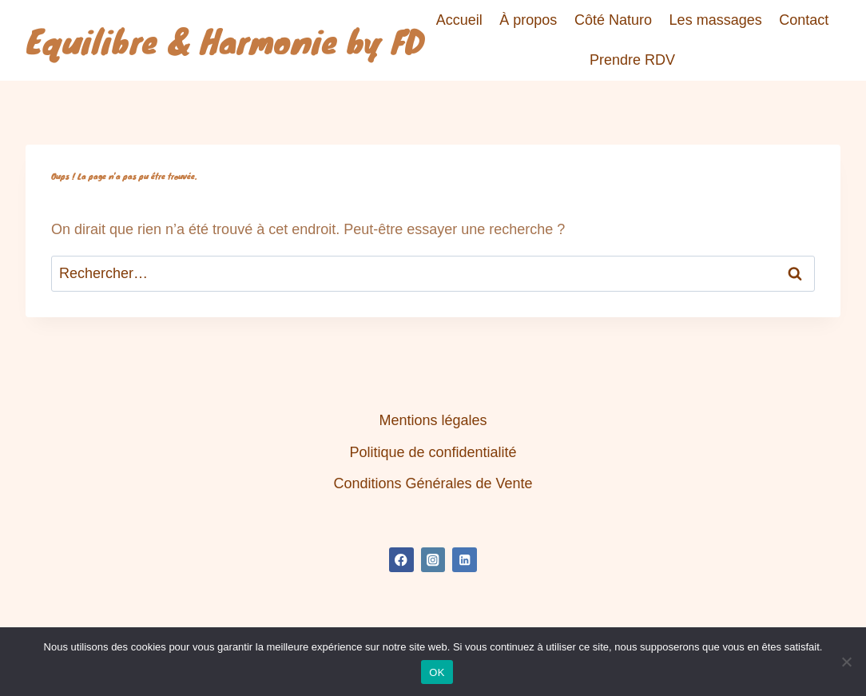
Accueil (459, 20)
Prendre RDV (632, 60)
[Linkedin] (464, 559)
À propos (528, 20)
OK (436, 672)
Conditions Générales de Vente (432, 483)
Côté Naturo (613, 20)
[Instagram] (433, 559)
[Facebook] (401, 559)
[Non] (846, 662)
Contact (803, 20)
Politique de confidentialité (432, 452)
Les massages (715, 20)
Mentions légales (433, 420)
